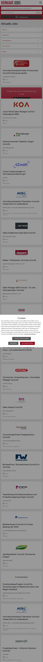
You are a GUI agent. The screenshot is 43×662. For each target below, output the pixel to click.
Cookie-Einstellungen (21, 338)
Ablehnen (13, 343)
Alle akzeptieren (27, 343)
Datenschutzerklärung (30, 334)
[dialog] (21, 331)
